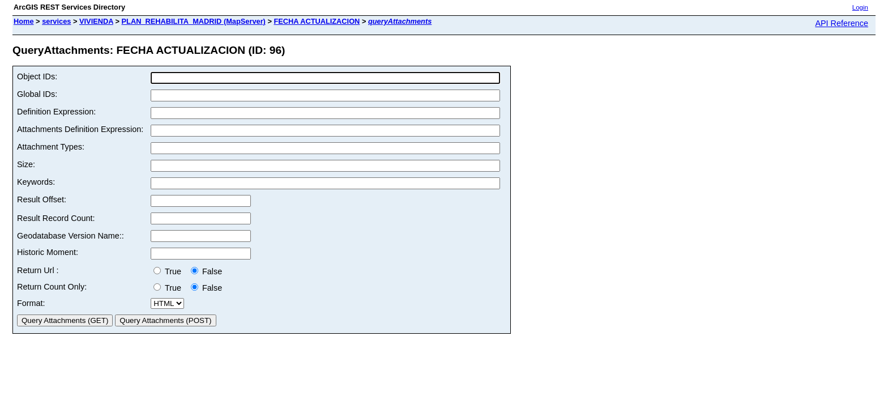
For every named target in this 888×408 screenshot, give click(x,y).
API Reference (841, 23)
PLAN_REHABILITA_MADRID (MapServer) (194, 21)
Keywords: (36, 181)
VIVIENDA (96, 21)
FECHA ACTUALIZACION (317, 21)
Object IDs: (37, 76)
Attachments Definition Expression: (80, 129)
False (206, 271)
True (169, 271)
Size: (26, 164)
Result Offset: (41, 199)
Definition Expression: (56, 111)
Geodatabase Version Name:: (70, 235)
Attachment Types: (50, 146)
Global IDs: (37, 94)
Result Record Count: (56, 218)
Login (860, 7)
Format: (31, 303)
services (56, 21)
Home (24, 21)
